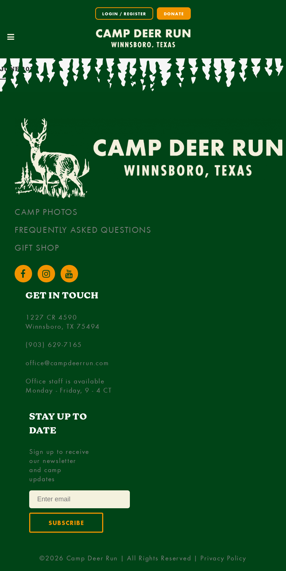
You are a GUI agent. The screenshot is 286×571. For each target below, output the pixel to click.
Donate (174, 13)
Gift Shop (37, 247)
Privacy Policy (223, 557)
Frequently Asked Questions (83, 229)
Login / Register (124, 13)
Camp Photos (46, 212)
